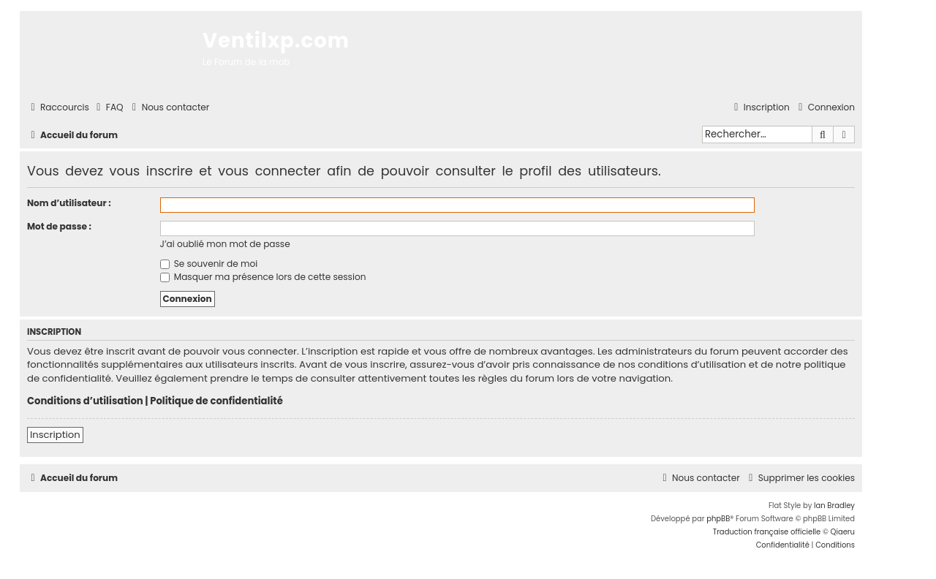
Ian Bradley (834, 505)
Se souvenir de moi (209, 263)
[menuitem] (108, 108)
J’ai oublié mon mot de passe (225, 243)
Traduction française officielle (767, 531)
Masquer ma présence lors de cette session (263, 276)
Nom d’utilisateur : (69, 203)
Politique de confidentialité (216, 401)
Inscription (55, 435)
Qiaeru (843, 531)
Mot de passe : (59, 226)
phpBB (718, 518)
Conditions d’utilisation (85, 401)
